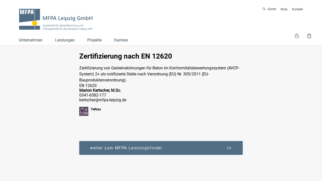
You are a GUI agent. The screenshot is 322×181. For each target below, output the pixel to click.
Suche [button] (272, 9)
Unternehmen (31, 40)
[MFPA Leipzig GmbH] (55, 19)
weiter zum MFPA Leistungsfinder (161, 148)
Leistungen (65, 40)
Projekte (94, 40)
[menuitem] (270, 9)
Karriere (121, 40)
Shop (284, 9)
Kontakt (297, 9)
